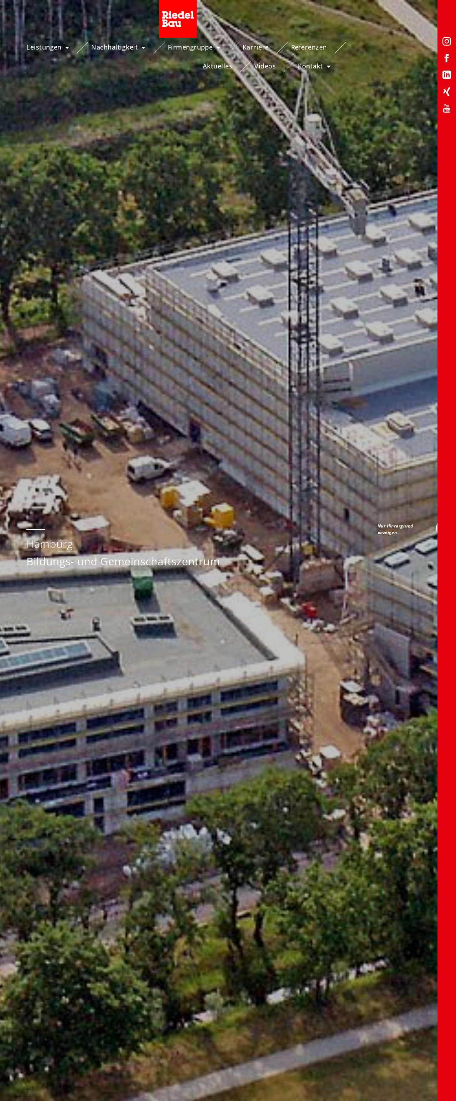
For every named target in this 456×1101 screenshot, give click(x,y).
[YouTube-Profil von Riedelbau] (446, 109)
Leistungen (58, 47)
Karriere (266, 47)
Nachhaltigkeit (129, 47)
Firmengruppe (204, 47)
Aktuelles (374, 47)
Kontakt (420, 66)
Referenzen (319, 47)
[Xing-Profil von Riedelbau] (446, 92)
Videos (421, 47)
